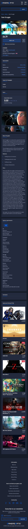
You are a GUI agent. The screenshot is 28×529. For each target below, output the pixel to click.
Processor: (5, 237)
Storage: (4, 254)
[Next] (25, 129)
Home (2, 14)
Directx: (4, 263)
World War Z (6, 374)
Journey (5, 338)
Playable (23, 74)
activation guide (11, 50)
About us (14, 464)
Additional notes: (5, 281)
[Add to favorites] (23, 40)
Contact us (14, 479)
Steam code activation (14, 488)
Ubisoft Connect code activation (14, 496)
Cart (22, 4)
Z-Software (23, 70)
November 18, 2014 (21, 67)
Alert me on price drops (10, 44)
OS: (3, 229)
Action (6, 14)
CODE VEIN (5, 356)
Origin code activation (14, 486)
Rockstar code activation (14, 493)
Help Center (14, 469)
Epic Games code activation (14, 491)
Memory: (5, 246)
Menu (25, 4)
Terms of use (14, 472)
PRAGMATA (5, 321)
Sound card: (5, 272)
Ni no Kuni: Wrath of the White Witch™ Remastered (10, 393)
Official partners (14, 467)
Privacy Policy (14, 474)
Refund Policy (14, 477)
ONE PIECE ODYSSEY (7, 430)
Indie (24, 65)
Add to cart (11, 40)
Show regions (5, 55)
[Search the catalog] (10, 9)
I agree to (7, 515)
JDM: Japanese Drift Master (9, 449)
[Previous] (3, 129)
